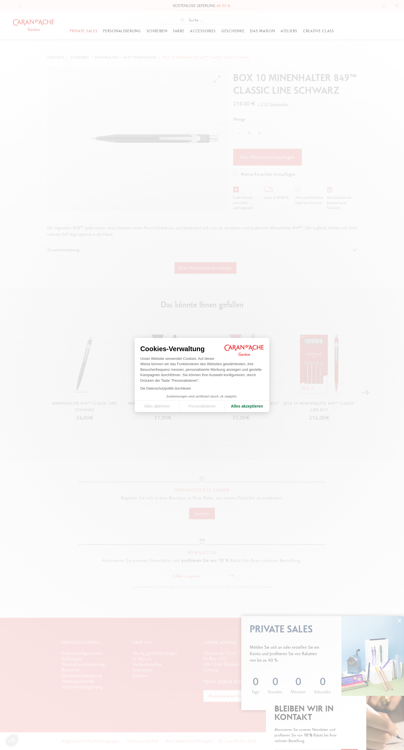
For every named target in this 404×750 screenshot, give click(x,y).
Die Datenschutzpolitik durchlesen (165, 388)
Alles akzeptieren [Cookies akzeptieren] (247, 406)
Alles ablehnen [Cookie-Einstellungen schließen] (157, 406)
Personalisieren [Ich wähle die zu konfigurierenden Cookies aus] (202, 406)
